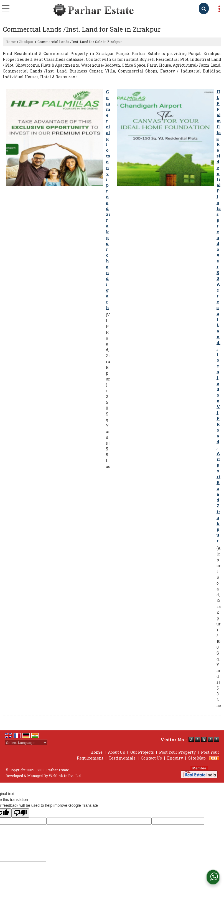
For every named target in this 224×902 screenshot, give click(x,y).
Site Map (197, 758)
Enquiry (175, 758)
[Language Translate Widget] (26, 743)
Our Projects (142, 752)
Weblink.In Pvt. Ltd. (65, 775)
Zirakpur (26, 41)
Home (11, 41)
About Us (116, 752)
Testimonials (122, 758)
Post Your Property (177, 752)
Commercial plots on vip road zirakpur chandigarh (108, 199)
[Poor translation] (20, 813)
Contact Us (151, 758)
